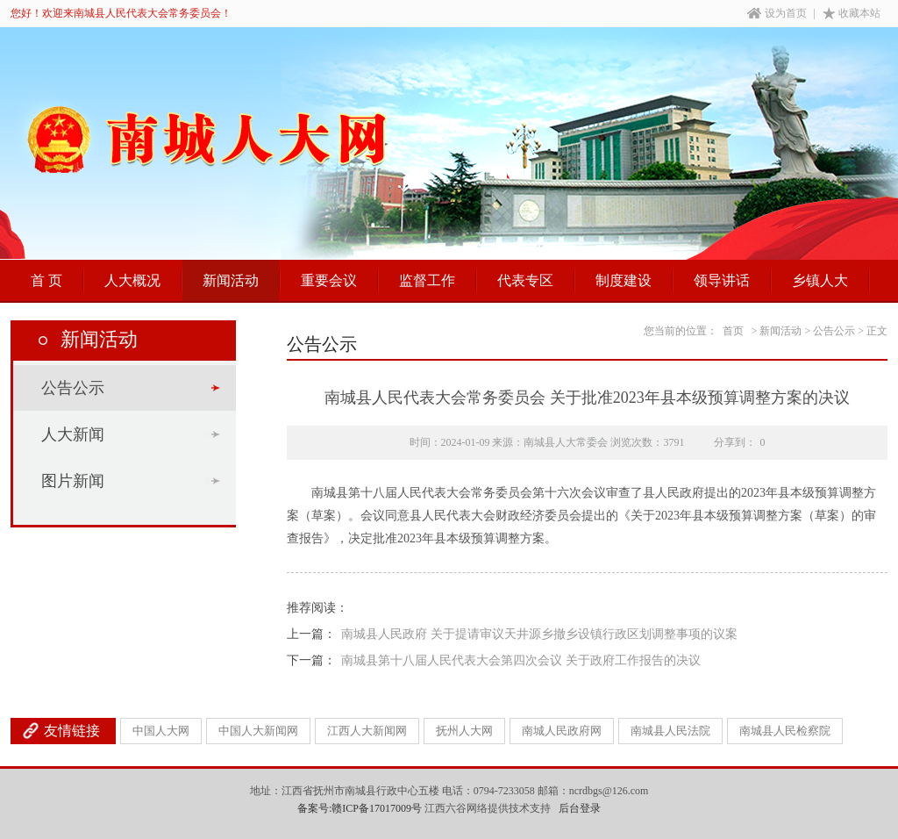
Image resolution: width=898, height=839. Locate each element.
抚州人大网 (464, 730)
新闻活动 (231, 280)
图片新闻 (72, 481)
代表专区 (525, 280)
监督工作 (427, 280)
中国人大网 (160, 730)
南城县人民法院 (670, 730)
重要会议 (329, 280)
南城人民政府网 (562, 730)
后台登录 (580, 808)
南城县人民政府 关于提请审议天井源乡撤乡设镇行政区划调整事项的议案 (539, 634)
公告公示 (72, 388)
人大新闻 (72, 434)
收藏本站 (851, 13)
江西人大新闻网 (367, 730)
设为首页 (777, 13)
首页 (733, 331)
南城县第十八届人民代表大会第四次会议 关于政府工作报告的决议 (521, 660)
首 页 (46, 280)
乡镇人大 (820, 280)
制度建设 (623, 280)
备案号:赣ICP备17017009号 (359, 808)
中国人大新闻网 (258, 730)
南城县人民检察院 (784, 730)
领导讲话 (722, 280)
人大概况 (132, 280)
